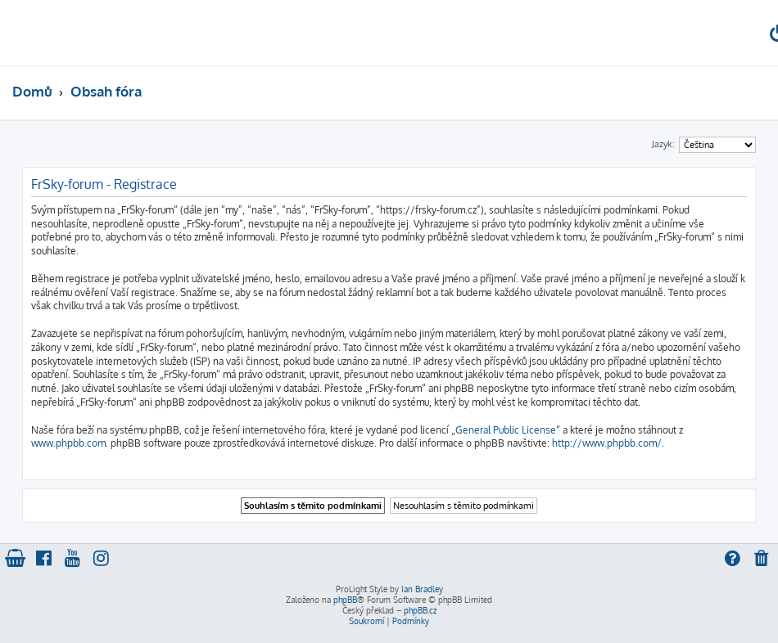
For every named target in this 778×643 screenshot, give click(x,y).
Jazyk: (663, 144)
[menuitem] (762, 560)
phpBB (345, 600)
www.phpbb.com (68, 443)
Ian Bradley (422, 589)
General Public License (505, 430)
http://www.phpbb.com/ (607, 443)
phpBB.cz (420, 610)
